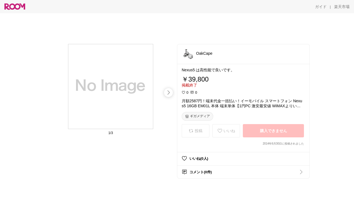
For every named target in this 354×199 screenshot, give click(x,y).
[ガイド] (321, 6)
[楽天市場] (342, 6)
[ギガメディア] (197, 116)
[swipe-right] (168, 92)
